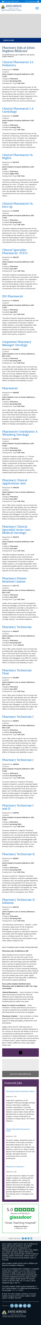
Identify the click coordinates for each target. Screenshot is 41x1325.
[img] (11, 8)
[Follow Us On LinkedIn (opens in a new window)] (24, 1305)
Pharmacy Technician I (15, 1167)
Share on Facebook (23, 1238)
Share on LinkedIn (28, 1238)
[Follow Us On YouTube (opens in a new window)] (20, 1305)
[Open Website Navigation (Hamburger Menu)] (36, 5)
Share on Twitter (26, 1238)
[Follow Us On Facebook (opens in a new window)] (12, 1305)
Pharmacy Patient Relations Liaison (20, 1091)
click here (15, 1290)
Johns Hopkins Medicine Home (11, 1)
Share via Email (31, 1238)
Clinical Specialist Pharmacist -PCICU (18, 1130)
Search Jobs (8, 40)
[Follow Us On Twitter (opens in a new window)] (16, 1305)
